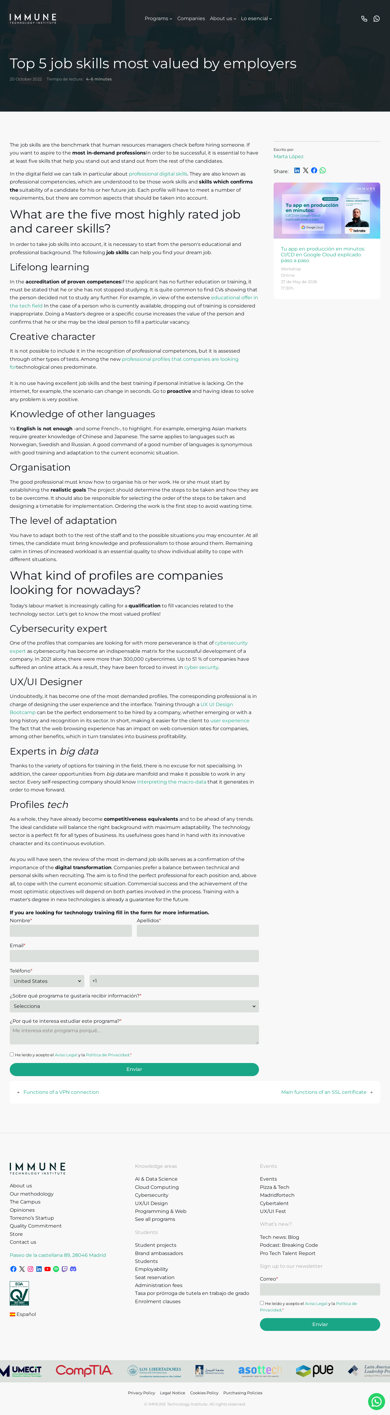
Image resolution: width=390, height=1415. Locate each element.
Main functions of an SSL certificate (324, 1092)
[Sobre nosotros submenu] (234, 18)
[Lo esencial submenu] (270, 18)
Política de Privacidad (107, 1055)
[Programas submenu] (170, 18)
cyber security (201, 667)
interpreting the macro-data (171, 782)
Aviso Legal (66, 1055)
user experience (230, 720)
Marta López (288, 156)
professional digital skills (158, 174)
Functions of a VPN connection (61, 1092)
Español (23, 1314)
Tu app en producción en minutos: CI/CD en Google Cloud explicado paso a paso (323, 254)
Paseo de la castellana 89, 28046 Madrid (58, 1255)
